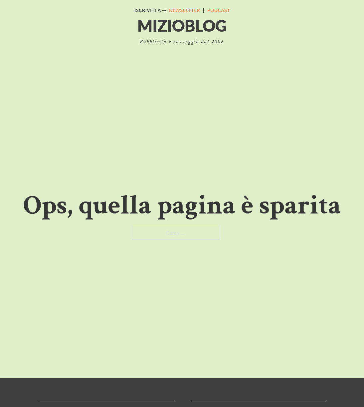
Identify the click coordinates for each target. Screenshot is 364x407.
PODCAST (218, 10)
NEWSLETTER (184, 10)
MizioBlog (182, 26)
